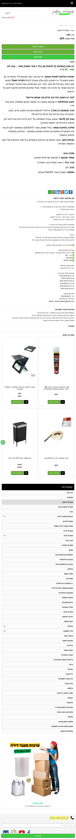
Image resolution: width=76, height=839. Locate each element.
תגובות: (71, 326)
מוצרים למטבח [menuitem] (67, 545)
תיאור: (71, 62)
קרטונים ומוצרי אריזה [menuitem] (65, 516)
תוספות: (70, 172)
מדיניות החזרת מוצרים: (64, 309)
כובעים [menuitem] (70, 669)
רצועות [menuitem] (70, 698)
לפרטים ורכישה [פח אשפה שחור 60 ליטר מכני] (17, 473)
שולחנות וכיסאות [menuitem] (66, 731)
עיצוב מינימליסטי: (65, 102)
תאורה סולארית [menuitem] (67, 655)
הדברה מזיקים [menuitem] (67, 617)
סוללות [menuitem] (70, 569)
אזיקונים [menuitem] (70, 703)
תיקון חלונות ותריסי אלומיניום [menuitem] (62, 726)
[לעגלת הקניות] (8, 17)
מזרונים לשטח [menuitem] (67, 641)
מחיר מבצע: (69, 39)
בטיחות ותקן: (68, 140)
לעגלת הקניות (7, 17)
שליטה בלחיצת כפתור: (63, 127)
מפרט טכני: (68, 153)
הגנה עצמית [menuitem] (68, 621)
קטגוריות (67, 486)
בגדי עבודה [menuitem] (69, 683)
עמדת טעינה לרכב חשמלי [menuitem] (63, 526)
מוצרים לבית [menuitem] (68, 536)
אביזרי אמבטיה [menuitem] (67, 607)
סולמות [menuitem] (70, 688)
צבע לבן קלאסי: (66, 119)
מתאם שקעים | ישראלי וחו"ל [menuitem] (62, 588)
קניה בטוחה (38, 803)
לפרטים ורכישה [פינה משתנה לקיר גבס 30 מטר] (54, 473)
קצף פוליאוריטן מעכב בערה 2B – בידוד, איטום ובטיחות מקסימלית (56, 388)
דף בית (72, 25)
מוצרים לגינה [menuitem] (68, 612)
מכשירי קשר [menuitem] (68, 636)
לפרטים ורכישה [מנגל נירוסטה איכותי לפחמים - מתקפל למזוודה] (17, 402)
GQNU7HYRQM (63, 30)
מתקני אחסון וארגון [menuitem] (66, 722)
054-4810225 (59, 818)
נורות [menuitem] (71, 664)
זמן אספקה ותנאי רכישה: (63, 198)
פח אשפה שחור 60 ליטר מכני (19, 458)
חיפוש (8, 13)
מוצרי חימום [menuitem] (68, 574)
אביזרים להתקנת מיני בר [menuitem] (64, 707)
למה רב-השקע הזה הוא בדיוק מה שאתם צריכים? (50, 97)
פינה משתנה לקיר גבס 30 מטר (56, 458)
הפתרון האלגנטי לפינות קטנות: (59, 76)
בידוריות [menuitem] (70, 645)
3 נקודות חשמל (19, 80)
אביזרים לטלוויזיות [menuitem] (66, 559)
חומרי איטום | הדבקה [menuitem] (65, 693)
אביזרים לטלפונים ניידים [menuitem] (64, 564)
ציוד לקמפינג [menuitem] (68, 631)
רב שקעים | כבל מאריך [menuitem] (64, 583)
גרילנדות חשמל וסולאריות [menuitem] (63, 660)
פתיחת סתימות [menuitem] (67, 598)
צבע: (71, 167)
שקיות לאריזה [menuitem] (68, 521)
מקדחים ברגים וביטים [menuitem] (65, 712)
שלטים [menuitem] (70, 717)
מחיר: (70, 35)
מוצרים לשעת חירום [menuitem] (65, 507)
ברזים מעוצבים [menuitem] (67, 602)
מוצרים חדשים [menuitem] (67, 502)
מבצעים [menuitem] (70, 497)
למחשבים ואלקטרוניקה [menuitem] (64, 555)
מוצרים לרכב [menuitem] (68, 531)
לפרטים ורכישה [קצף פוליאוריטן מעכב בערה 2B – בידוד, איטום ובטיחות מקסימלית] (54, 402)
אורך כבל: (69, 162)
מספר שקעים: (67, 157)
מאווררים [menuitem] (69, 578)
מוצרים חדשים (63, 25)
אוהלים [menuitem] (70, 626)
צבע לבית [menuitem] (69, 540)
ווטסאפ (38, 57)
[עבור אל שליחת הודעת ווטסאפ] (3, 442)
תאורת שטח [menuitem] (68, 650)
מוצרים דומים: (68, 335)
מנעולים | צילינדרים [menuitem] (66, 593)
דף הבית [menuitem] (70, 493)
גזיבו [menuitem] (71, 512)
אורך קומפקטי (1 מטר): (62, 110)
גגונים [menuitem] (71, 550)
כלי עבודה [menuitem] (69, 674)
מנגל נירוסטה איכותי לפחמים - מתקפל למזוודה (19, 388)
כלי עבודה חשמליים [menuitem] (65, 679)
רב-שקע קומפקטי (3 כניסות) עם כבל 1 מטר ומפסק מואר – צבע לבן (40, 66)
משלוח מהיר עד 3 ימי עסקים (12, 3)
